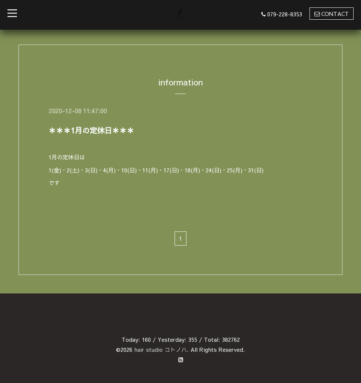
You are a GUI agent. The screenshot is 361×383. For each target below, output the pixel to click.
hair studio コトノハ (160, 349)
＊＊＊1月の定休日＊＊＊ (91, 130)
